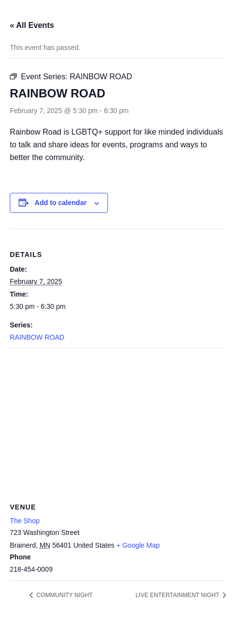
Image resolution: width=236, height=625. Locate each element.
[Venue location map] (118, 419)
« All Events (32, 25)
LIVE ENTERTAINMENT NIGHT (178, 595)
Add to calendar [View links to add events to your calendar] (61, 203)
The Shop (25, 521)
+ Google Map (137, 545)
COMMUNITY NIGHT (64, 595)
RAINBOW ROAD (37, 337)
